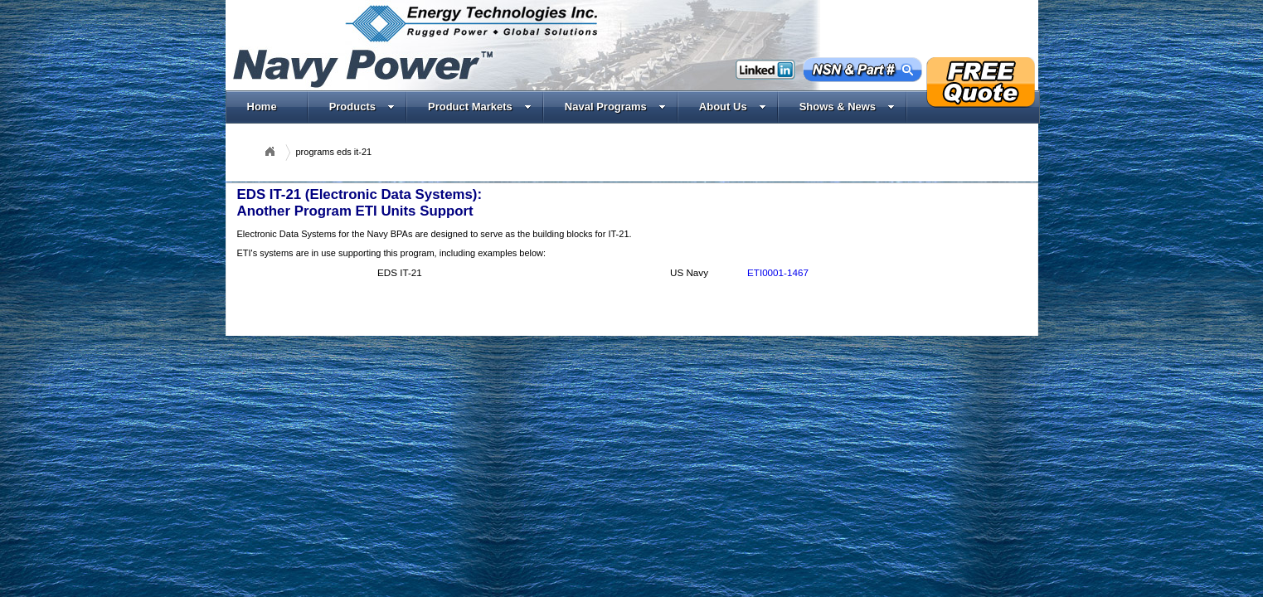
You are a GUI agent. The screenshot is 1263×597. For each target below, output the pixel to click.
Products (362, 106)
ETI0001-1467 (778, 272)
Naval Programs (615, 106)
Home (262, 106)
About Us (732, 106)
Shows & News (847, 106)
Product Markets (480, 106)
